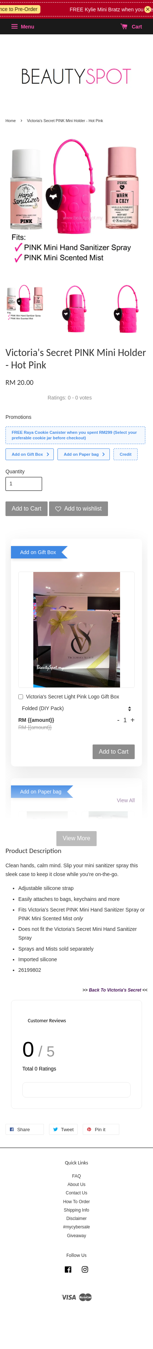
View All (126, 800)
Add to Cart (113, 752)
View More (76, 838)
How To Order (76, 1201)
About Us (77, 1184)
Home (10, 120)
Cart (131, 27)
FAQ (76, 1176)
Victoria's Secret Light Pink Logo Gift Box (68, 697)
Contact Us (76, 1192)
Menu (22, 27)
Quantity (15, 471)
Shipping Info (76, 1210)
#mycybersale (76, 1226)
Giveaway (76, 1235)
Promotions (18, 417)
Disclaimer (76, 1218)
